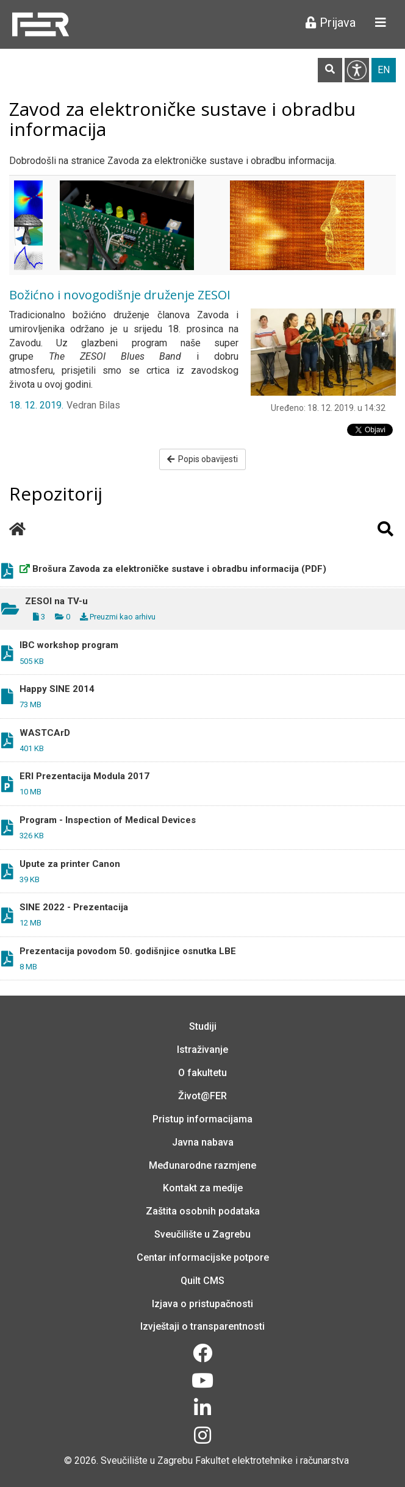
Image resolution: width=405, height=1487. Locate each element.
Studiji (203, 1026)
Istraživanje (202, 1049)
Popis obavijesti (202, 459)
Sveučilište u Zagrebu (202, 1234)
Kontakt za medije (203, 1188)
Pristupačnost (357, 70)
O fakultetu (202, 1073)
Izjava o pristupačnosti (202, 1304)
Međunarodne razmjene (202, 1165)
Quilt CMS (202, 1280)
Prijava (331, 22)
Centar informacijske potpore (203, 1257)
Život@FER (202, 1096)
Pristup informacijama (202, 1119)
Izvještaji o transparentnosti (202, 1326)
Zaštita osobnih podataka (203, 1211)
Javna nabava (203, 1142)
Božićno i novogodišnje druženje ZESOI (120, 295)
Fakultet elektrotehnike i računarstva (272, 1460)
